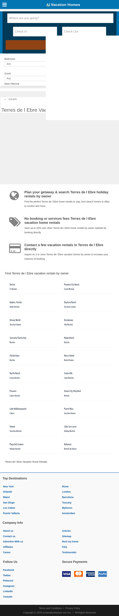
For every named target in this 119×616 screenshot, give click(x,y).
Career (6, 552)
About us (8, 530)
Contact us (9, 536)
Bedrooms (9, 59)
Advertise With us (13, 541)
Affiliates (8, 547)
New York (8, 486)
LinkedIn (8, 591)
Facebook (8, 570)
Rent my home (70, 541)
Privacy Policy (72, 608)
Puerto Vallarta (11, 513)
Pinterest (8, 580)
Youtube (7, 596)
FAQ (64, 547)
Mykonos (67, 507)
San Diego (9, 502)
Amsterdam (68, 513)
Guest (7, 73)
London (66, 491)
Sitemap (66, 536)
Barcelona (68, 497)
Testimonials (69, 552)
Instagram (8, 586)
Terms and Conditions (50, 608)
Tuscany (67, 502)
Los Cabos (9, 507)
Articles (66, 530)
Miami (6, 497)
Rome (65, 486)
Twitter (7, 575)
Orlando (7, 491)
